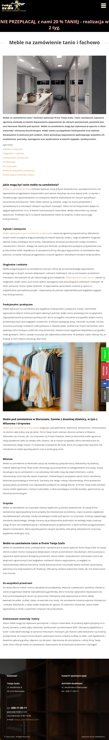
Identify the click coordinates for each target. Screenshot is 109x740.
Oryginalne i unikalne (13, 153)
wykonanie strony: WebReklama (93, 737)
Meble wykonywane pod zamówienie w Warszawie (28, 233)
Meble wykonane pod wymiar (80, 277)
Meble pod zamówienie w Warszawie (21, 427)
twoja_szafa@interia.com (26, 719)
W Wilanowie (9, 161)
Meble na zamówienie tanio (16, 189)
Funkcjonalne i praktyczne (16, 157)
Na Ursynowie (10, 166)
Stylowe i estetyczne (13, 149)
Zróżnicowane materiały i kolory (18, 174)
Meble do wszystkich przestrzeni (19, 170)
